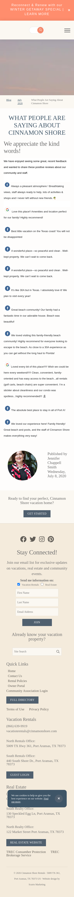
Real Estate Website (26, 842)
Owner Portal (16, 686)
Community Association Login (27, 691)
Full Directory (22, 699)
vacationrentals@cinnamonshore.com (31, 731)
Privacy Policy (39, 709)
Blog (8, 100)
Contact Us (15, 676)
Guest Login (19, 774)
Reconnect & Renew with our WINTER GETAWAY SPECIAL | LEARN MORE (37, 9)
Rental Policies (17, 681)
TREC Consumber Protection (26, 852)
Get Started (36, 513)
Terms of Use (15, 709)
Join (37, 622)
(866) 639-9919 (16, 726)
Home (12, 671)
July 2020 (20, 102)
